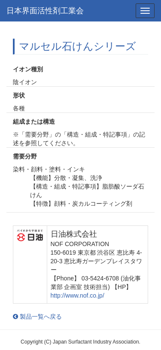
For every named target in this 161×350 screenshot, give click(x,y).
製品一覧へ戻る (37, 316)
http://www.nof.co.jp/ (77, 295)
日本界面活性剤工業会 (45, 10)
